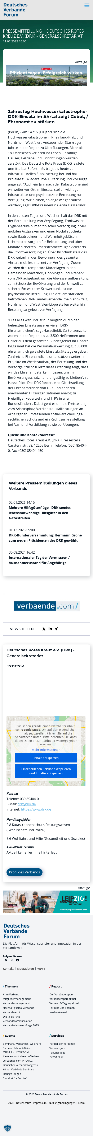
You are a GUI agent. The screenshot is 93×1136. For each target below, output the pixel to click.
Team (81, 1102)
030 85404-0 (29, 799)
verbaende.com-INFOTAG (18, 1060)
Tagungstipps (57, 1052)
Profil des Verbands (24, 872)
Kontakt (8, 969)
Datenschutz (23, 1102)
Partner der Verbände (62, 1043)
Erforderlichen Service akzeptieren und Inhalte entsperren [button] (46, 771)
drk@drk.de (27, 804)
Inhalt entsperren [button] (46, 758)
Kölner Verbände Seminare (18, 1069)
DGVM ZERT (56, 1057)
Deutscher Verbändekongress (20, 1065)
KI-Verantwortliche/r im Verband (21, 1056)
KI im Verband (11, 994)
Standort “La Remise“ (15, 1078)
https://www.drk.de (36, 809)
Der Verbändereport (61, 994)
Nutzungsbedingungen (62, 1102)
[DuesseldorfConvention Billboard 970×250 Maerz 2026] (46, 67)
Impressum (39, 1102)
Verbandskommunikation (17, 1021)
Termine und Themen (62, 1007)
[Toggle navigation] (87, 5)
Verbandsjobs (57, 1048)
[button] (7, 1128)
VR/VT (41, 969)
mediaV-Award (58, 1012)
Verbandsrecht (11, 1012)
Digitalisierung (11, 1016)
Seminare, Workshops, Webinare (22, 1043)
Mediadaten (25, 969)
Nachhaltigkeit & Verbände (18, 1007)
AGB (11, 1102)
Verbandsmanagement (16, 1003)
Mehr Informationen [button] (46, 750)
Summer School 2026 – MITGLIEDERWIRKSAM (16, 1049)
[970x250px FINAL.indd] (46, 893)
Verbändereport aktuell (62, 998)
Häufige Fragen (12, 1073)
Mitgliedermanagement (17, 998)
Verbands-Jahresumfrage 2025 (21, 1025)
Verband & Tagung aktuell (64, 1003)
